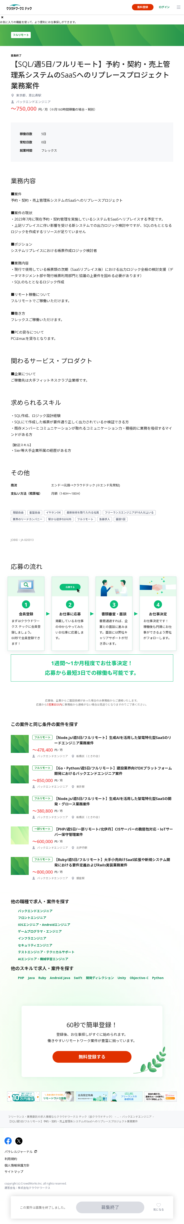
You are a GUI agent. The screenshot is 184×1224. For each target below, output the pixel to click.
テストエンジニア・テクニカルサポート (46, 952)
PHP (21, 978)
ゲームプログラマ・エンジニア (40, 931)
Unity (122, 978)
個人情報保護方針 (17, 1165)
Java (31, 978)
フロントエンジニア (32, 918)
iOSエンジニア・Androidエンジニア (44, 924)
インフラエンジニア (32, 938)
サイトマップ (13, 1171)
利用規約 (10, 1159)
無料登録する (92, 1057)
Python (158, 978)
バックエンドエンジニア (35, 911)
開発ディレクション (100, 978)
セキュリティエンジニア (35, 945)
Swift (78, 978)
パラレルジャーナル (18, 1152)
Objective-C (139, 978)
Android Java (60, 978)
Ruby (42, 978)
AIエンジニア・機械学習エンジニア (43, 959)
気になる (158, 1209)
